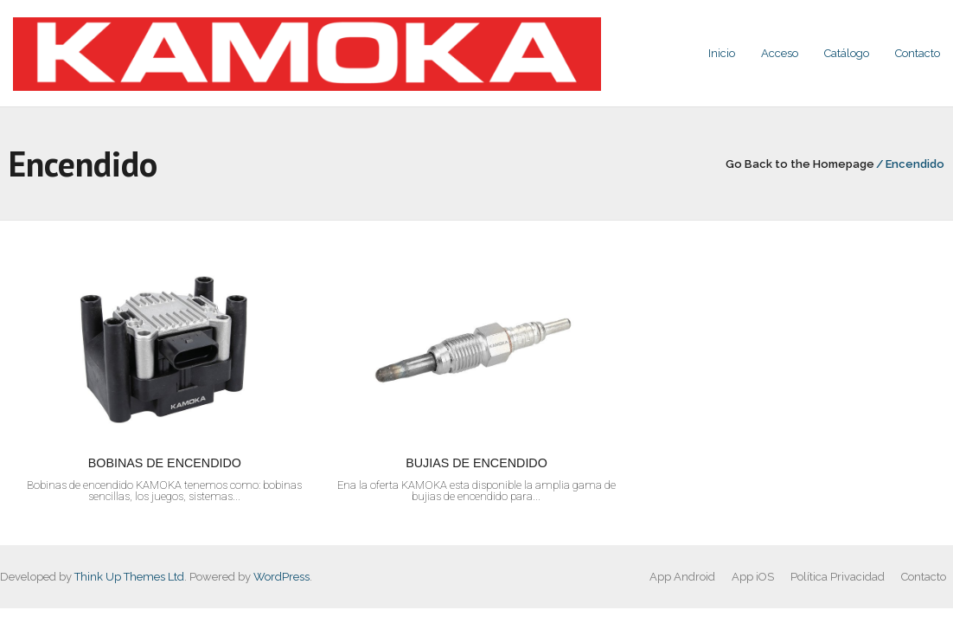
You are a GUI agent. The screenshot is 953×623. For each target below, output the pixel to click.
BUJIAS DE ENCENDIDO (476, 463)
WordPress (281, 576)
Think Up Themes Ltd (129, 576)
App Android (682, 576)
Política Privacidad (837, 576)
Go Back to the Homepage (800, 163)
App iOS (753, 576)
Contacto (923, 576)
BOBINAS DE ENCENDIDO (164, 463)
